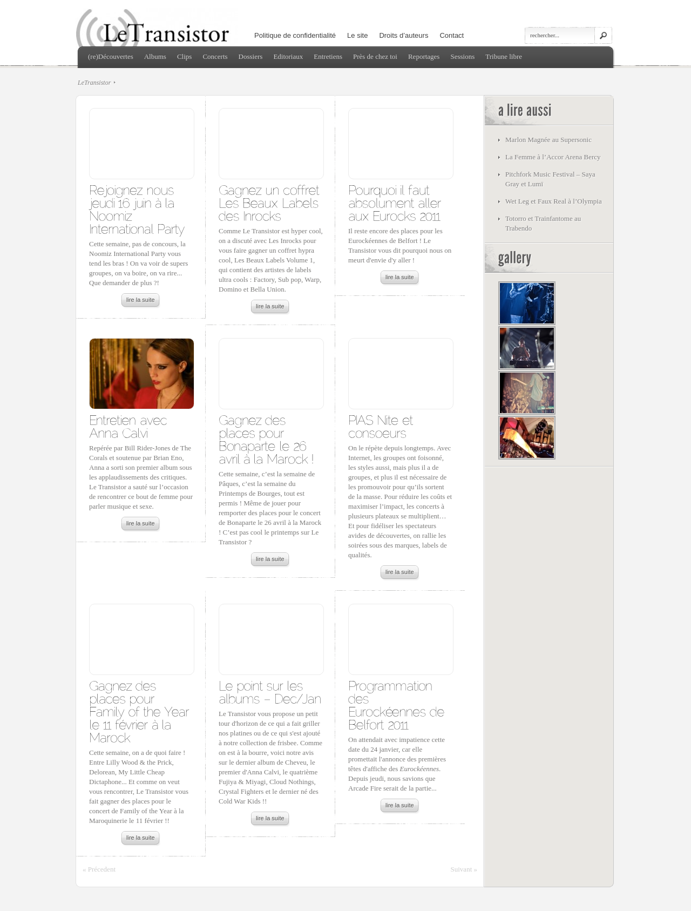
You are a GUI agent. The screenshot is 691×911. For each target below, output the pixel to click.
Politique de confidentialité (295, 35)
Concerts (214, 56)
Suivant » (464, 869)
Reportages (423, 56)
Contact (451, 35)
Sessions (462, 56)
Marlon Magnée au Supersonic (548, 140)
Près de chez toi (375, 56)
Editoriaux (288, 56)
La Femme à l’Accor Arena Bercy (553, 157)
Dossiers (251, 56)
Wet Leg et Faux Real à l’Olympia (553, 201)
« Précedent (99, 869)
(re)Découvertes (110, 56)
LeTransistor (94, 82)
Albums (155, 56)
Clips (184, 56)
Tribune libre (503, 56)
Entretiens (328, 56)
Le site (357, 35)
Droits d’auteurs (403, 35)
